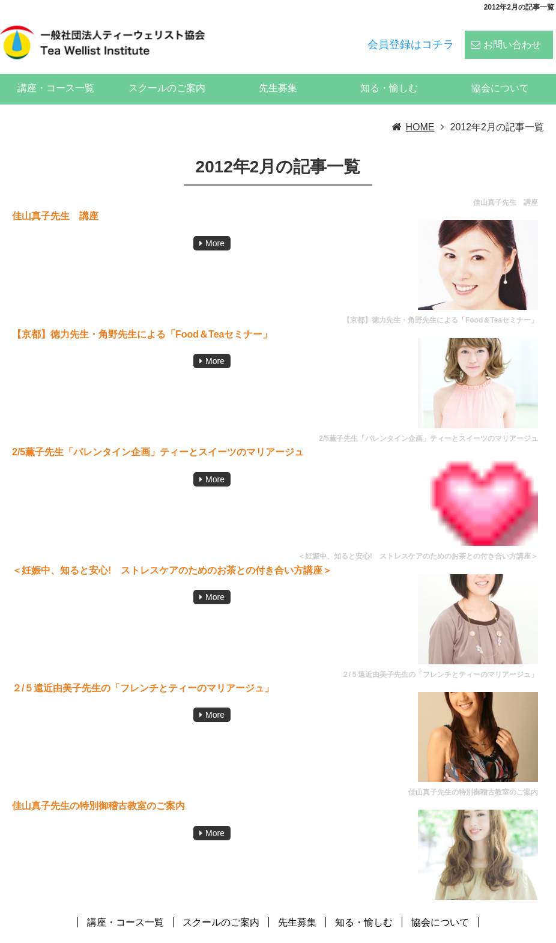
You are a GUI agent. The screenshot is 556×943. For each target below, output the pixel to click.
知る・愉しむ (389, 72)
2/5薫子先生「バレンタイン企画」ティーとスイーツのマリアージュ (158, 436)
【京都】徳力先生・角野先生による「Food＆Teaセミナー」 (142, 319)
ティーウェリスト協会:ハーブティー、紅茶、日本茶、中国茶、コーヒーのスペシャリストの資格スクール (329, 933)
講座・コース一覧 (55, 72)
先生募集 (278, 72)
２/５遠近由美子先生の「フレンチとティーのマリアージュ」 (143, 672)
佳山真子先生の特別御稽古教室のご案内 (98, 790)
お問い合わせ (512, 37)
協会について (500, 72)
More (215, 227)
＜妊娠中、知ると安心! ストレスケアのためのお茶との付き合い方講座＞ (172, 554)
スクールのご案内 (166, 72)
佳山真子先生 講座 (55, 200)
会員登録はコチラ (410, 37)
